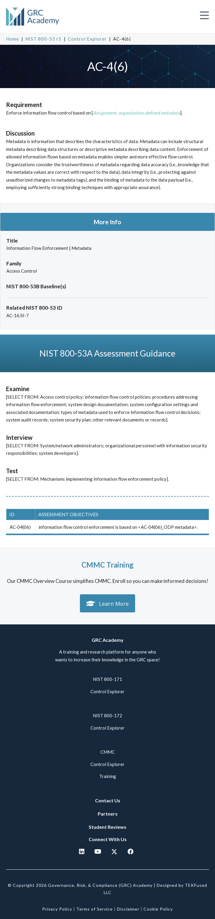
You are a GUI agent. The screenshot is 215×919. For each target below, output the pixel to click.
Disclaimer (128, 908)
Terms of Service (94, 908)
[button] (204, 15)
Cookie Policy (158, 908)
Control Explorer (87, 38)
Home (12, 38)
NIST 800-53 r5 (43, 38)
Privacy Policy (57, 908)
